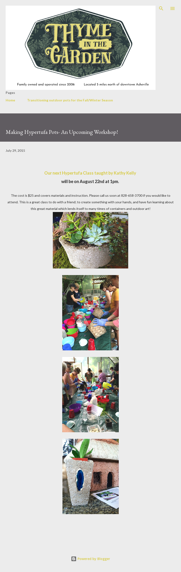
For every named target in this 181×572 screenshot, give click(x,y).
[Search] (161, 8)
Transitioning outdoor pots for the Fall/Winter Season (70, 100)
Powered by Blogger (90, 558)
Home (10, 100)
